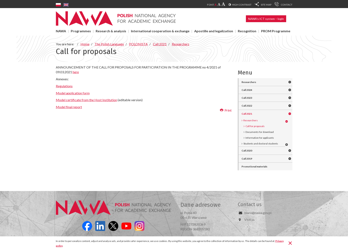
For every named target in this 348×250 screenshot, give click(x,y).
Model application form (73, 93)
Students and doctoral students (260, 143)
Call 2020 (247, 150)
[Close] (290, 242)
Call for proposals (255, 126)
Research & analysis (111, 31)
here (76, 72)
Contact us (249, 204)
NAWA (61, 31)
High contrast (242, 4)
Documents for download (259, 131)
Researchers (249, 82)
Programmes (81, 31)
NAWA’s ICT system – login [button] (266, 18)
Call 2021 (247, 113)
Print (226, 110)
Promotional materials (254, 166)
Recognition (247, 31)
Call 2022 (247, 105)
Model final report (69, 107)
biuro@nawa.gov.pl (257, 213)
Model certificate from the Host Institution (86, 100)
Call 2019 (247, 158)
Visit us (249, 219)
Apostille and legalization (213, 31)
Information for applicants (259, 137)
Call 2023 (247, 97)
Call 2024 (247, 89)
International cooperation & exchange (160, 31)
